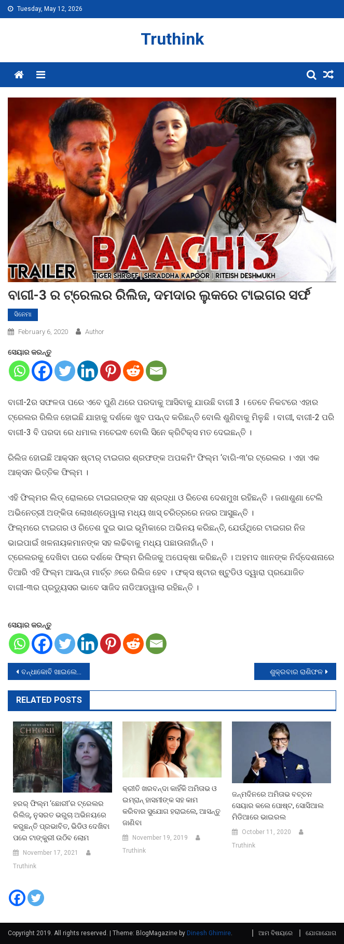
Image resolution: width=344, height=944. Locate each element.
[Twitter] (64, 370)
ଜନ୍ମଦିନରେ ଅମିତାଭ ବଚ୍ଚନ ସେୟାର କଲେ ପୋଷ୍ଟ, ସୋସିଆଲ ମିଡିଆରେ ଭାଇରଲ (278, 805)
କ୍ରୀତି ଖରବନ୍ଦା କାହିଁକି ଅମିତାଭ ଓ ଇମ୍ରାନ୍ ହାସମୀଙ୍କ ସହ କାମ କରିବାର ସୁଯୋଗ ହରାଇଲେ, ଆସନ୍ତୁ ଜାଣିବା (171, 805)
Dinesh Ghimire (209, 933)
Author (94, 332)
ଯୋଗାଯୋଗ (321, 933)
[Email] (156, 370)
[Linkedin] (87, 370)
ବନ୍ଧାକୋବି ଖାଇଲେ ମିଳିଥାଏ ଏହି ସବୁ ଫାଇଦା (55, 672)
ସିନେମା (23, 314)
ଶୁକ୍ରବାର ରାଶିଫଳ (296, 672)
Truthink (172, 39)
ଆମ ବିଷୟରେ (275, 933)
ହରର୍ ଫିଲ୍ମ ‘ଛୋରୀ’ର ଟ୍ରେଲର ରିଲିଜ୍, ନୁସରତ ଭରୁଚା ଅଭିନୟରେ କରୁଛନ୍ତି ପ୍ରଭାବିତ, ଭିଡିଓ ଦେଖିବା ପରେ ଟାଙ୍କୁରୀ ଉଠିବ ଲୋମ (61, 820)
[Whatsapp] (19, 370)
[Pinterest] (110, 370)
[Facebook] (42, 370)
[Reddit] (133, 370)
